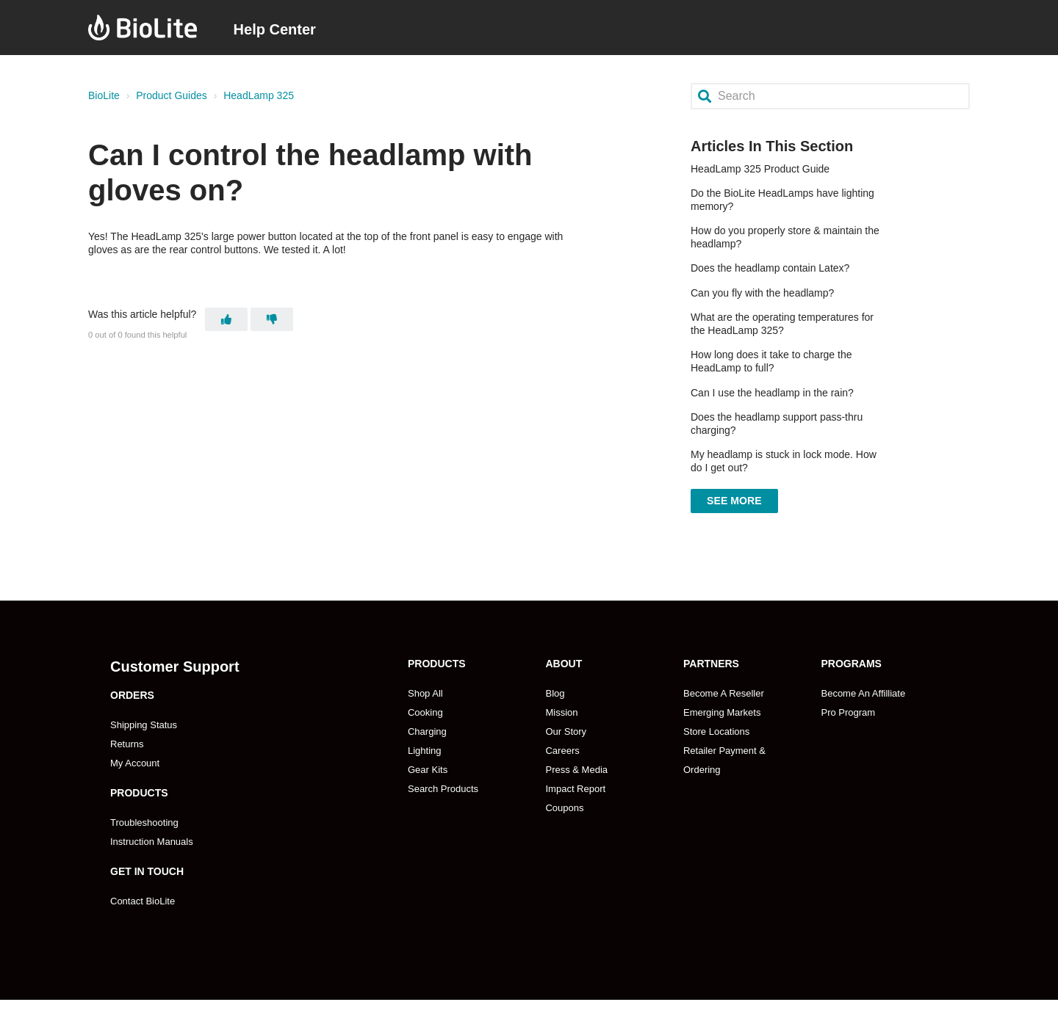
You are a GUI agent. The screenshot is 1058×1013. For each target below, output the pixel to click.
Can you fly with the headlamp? (762, 293)
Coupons (564, 807)
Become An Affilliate (863, 693)
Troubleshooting (144, 822)
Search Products (443, 788)
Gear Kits (427, 769)
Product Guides (171, 95)
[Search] (830, 96)
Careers (562, 750)
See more (734, 500)
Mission (561, 712)
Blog (554, 693)
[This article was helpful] (226, 320)
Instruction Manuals (151, 841)
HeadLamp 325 (258, 95)
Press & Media (576, 769)
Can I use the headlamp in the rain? (772, 393)
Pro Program (848, 712)
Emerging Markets (721, 712)
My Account (134, 763)
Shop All (425, 693)
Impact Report (575, 788)
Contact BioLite (142, 901)
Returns (127, 743)
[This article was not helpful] (272, 320)
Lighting (425, 750)
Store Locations (716, 731)
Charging (427, 731)
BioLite (104, 95)
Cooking (425, 712)
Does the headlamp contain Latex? (770, 268)
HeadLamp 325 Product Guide (760, 169)
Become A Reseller (723, 693)
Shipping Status (143, 724)
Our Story (565, 731)
